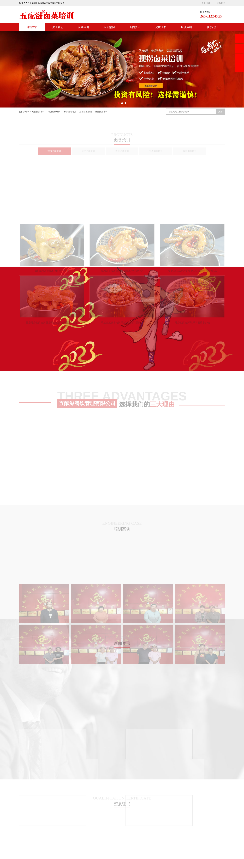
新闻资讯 (134, 27)
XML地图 (220, 856)
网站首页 (32, 27)
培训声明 (186, 27)
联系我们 (221, 3)
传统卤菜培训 (54, 111)
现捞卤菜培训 (38, 111)
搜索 (220, 111)
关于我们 (205, 3)
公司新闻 (147, 813)
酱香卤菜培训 (70, 111)
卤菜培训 (83, 27)
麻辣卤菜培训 (101, 111)
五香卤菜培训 (85, 111)
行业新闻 (147, 818)
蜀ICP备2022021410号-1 (205, 856)
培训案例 (109, 27)
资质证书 (160, 27)
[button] (119, 103)
